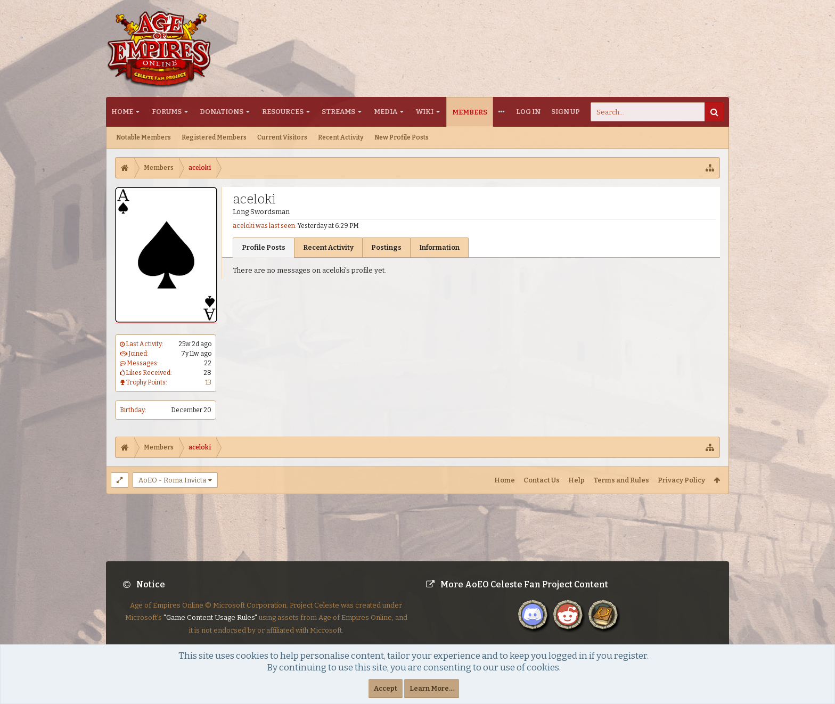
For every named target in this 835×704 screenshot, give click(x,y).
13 (208, 382)
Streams (338, 112)
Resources (283, 112)
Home (122, 112)
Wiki (424, 112)
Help (576, 480)
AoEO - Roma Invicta (172, 480)
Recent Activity (341, 137)
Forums (167, 112)
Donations (221, 112)
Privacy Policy (681, 480)
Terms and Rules (621, 480)
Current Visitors (282, 137)
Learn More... (432, 688)
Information (439, 247)
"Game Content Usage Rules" (210, 626)
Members (469, 112)
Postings (386, 247)
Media (385, 112)
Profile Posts (263, 247)
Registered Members (214, 137)
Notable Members (143, 137)
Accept (385, 688)
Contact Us (541, 480)
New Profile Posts (401, 137)
